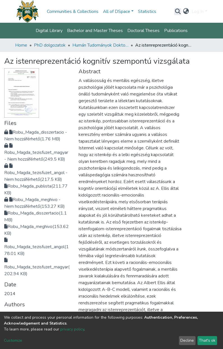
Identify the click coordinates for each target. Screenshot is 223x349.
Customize (13, 340)
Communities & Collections (72, 11)
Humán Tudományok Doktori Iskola (100, 45)
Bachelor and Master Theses (95, 31)
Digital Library (49, 31)
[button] (185, 11)
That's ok (207, 340)
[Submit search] (177, 11)
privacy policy (72, 329)
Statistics (147, 11)
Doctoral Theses (143, 31)
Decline (187, 340)
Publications (176, 31)
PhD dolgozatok (50, 45)
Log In (198, 11)
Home (21, 45)
